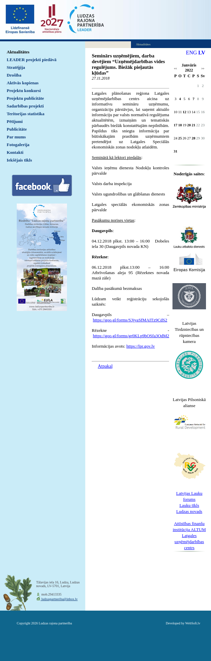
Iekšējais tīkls (19, 160)
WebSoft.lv (192, 623)
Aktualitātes (18, 51)
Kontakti (15, 152)
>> (202, 68)
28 (193, 138)
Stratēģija (16, 67)
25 (180, 138)
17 (175, 125)
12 (184, 112)
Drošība (14, 75)
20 (189, 125)
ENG (191, 52)
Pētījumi (15, 121)
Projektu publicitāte (25, 98)
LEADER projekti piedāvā (32, 59)
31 (175, 151)
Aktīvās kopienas (23, 82)
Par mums (16, 136)
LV (201, 52)
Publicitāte (17, 129)
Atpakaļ (105, 366)
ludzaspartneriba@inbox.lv (59, 599)
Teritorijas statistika (26, 113)
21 (193, 125)
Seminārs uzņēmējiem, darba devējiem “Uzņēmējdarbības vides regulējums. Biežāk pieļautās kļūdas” (128, 64)
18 (180, 125)
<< (175, 68)
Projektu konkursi (24, 90)
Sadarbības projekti (25, 105)
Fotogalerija (18, 144)
